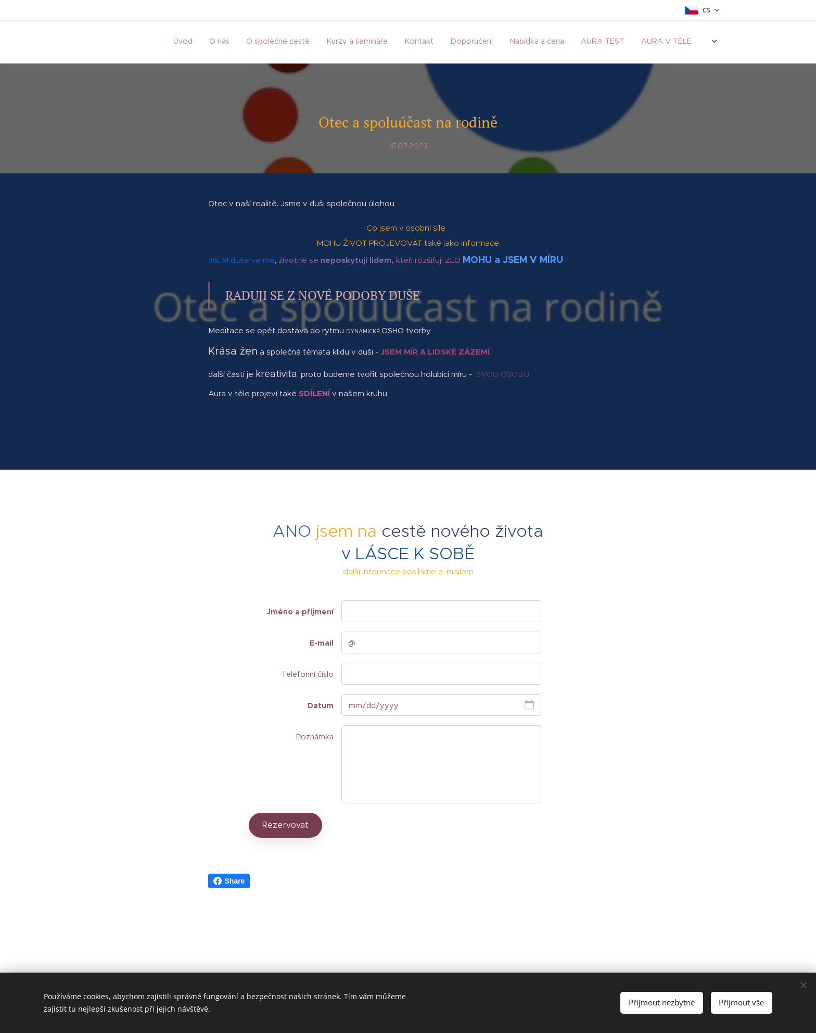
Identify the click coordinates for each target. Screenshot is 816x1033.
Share (229, 881)
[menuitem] (406, 42)
